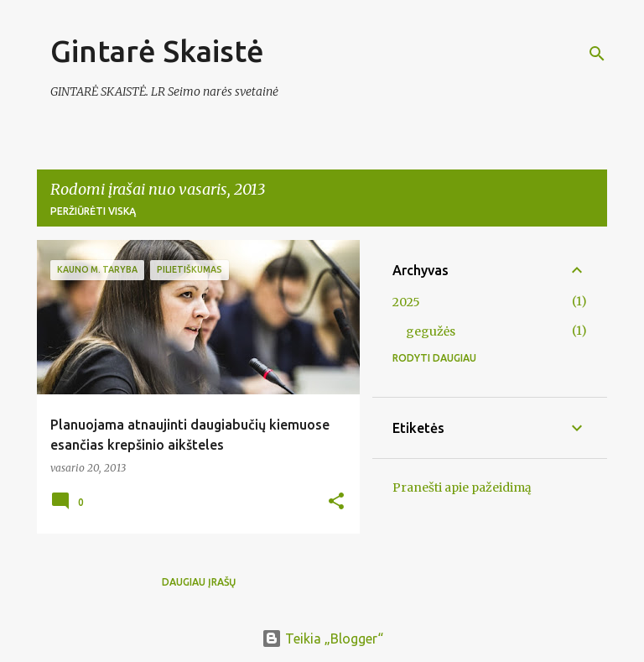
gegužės (430, 331)
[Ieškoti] (597, 54)
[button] (336, 502)
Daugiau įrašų (199, 581)
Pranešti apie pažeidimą (462, 487)
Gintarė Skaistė (157, 51)
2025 (406, 302)
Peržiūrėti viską (93, 211)
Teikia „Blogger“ (322, 638)
